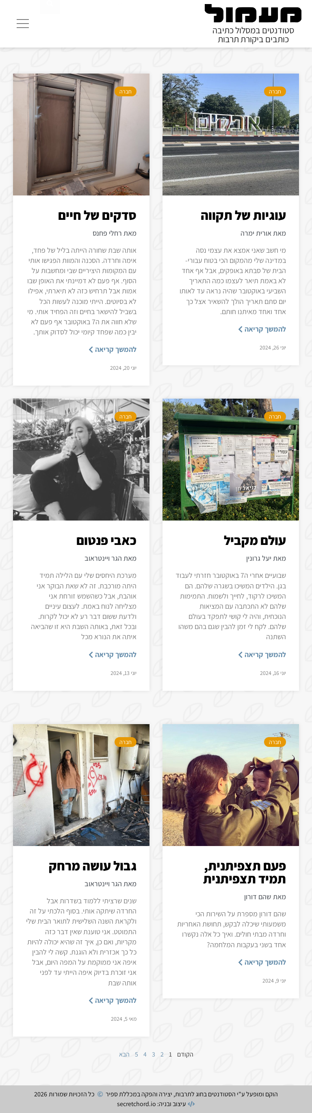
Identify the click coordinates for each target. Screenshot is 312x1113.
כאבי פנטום (106, 540)
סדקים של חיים (97, 214)
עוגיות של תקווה (243, 214)
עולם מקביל (255, 540)
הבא (124, 1054)
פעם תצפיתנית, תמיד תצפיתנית (244, 872)
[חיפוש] (50, 22)
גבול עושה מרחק (92, 865)
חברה (275, 91)
